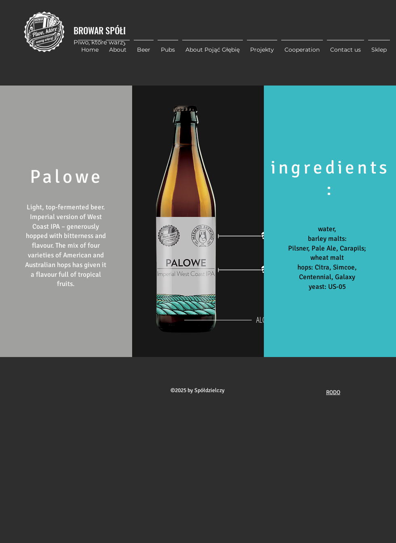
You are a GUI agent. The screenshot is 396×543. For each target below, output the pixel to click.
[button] (262, 46)
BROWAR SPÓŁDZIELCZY (114, 30)
